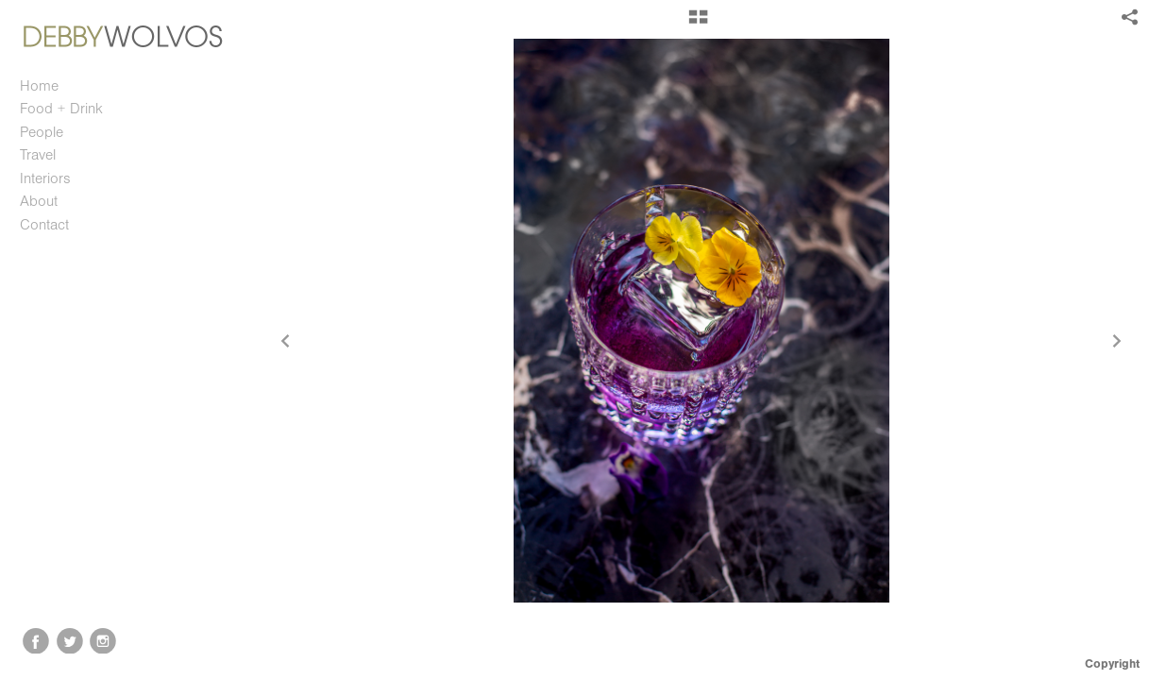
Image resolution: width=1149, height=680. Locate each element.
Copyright (1112, 663)
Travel (38, 154)
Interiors (45, 178)
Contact (44, 224)
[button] (698, 24)
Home (39, 85)
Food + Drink (61, 108)
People (41, 132)
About (39, 201)
